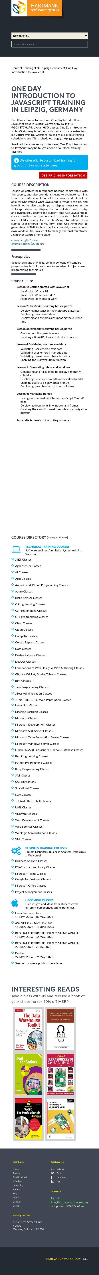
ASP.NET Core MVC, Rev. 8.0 (33, 923)
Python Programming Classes (33, 762)
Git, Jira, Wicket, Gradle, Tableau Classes (40, 674)
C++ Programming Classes (31, 616)
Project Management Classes (33, 891)
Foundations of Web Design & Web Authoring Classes (49, 668)
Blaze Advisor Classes (29, 597)
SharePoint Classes (27, 788)
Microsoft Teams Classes (30, 873)
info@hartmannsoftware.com (69, 1202)
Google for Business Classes (33, 879)
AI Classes (21, 572)
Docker (20, 953)
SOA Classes (23, 794)
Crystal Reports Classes (30, 642)
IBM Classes (23, 680)
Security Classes (25, 781)
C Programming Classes (30, 604)
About (16, 1197)
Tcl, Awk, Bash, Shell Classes (33, 801)
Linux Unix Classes (27, 705)
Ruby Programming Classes (32, 769)
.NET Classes (23, 559)
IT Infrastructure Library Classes (35, 867)
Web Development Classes (32, 820)
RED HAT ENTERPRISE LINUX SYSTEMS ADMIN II (47, 943)
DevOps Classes (25, 661)
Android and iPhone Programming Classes (41, 585)
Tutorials (17, 1189)
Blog (15, 1193)
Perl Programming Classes (31, 756)
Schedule (17, 1181)
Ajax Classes (23, 578)
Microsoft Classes (26, 718)
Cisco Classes (23, 623)
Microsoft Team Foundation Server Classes (42, 737)
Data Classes (23, 648)
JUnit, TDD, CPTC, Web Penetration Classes (43, 699)
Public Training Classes (68, 138)
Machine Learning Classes (31, 711)
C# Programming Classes (31, 610)
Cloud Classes (24, 629)
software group (63, 1258)
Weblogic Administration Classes (36, 833)
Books (16, 1206)
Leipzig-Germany (51, 68)
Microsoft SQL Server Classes (34, 731)
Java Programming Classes (32, 687)
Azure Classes (24, 591)
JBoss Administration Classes (33, 693)
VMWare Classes (26, 813)
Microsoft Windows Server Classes (37, 743)
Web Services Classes (29, 826)
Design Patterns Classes (30, 655)
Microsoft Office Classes (30, 885)
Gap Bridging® (20, 1177)
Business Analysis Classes (31, 860)
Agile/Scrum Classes (28, 565)
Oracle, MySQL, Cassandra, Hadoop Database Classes (49, 749)
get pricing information (63, 175)
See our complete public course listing (39, 963)
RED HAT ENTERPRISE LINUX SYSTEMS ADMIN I (47, 933)
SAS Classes (23, 775)
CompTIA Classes (26, 636)
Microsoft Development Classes (35, 724)
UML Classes (23, 807)
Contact (17, 1201)
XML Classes (23, 839)
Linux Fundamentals (28, 913)
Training (28, 68)
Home (15, 68)
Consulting (18, 1185)
